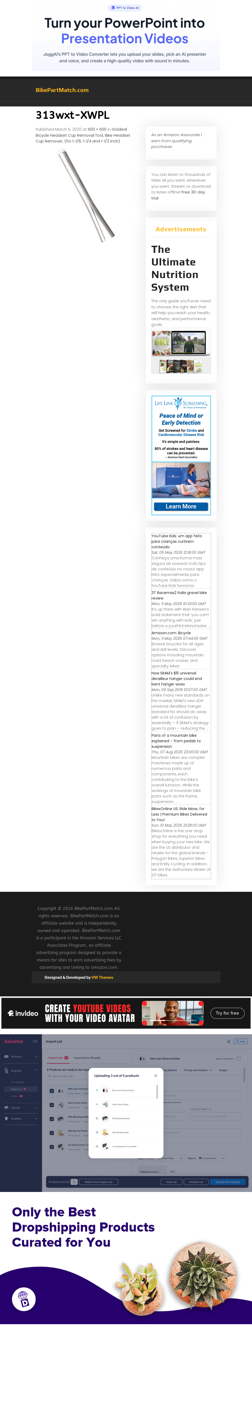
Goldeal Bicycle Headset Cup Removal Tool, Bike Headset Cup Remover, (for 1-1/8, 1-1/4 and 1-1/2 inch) (83, 135)
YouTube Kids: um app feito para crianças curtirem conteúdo (177, 541)
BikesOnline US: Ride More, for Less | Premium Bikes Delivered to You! (179, 814)
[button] (126, 103)
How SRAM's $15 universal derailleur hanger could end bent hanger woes (177, 678)
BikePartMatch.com (62, 89)
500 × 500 (97, 129)
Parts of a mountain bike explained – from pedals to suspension (176, 741)
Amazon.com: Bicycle (171, 633)
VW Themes (102, 977)
